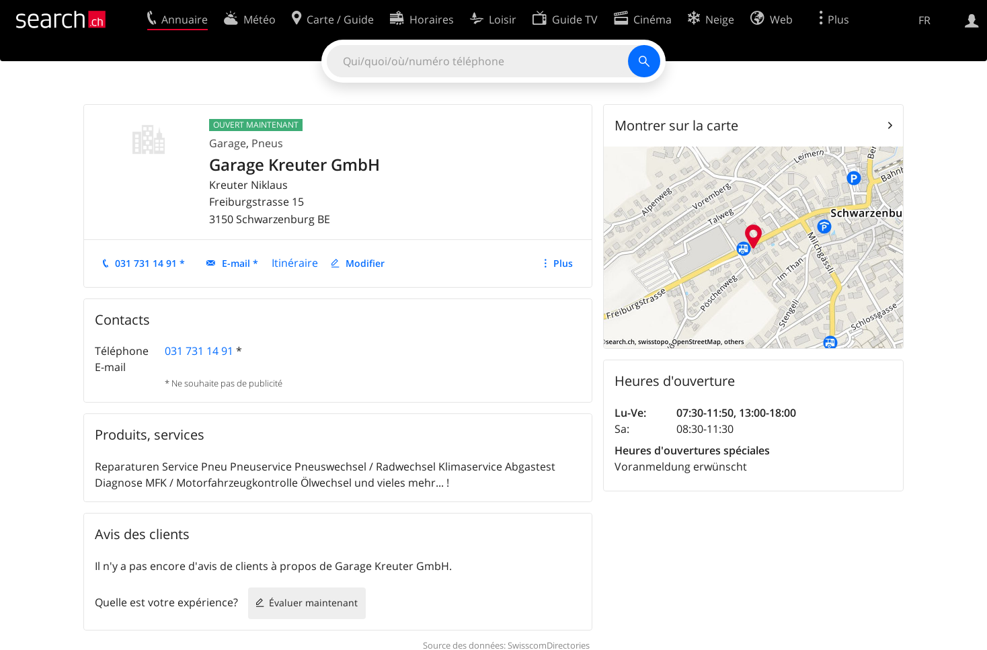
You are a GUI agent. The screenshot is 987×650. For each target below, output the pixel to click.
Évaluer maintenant (313, 602)
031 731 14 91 (199, 350)
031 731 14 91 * (150, 263)
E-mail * (240, 263)
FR (924, 20)
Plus (563, 263)
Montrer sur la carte (676, 125)
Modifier (365, 263)
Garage (227, 143)
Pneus (267, 143)
